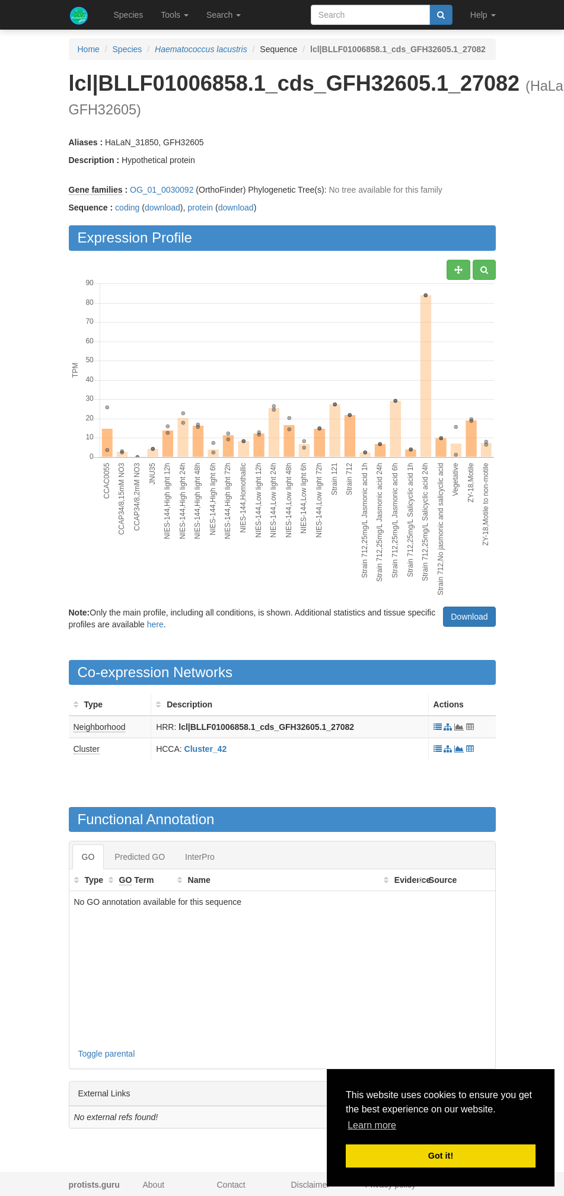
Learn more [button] (372, 1125)
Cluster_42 (205, 749)
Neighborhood (100, 727)
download (162, 207)
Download (469, 616)
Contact (231, 1184)
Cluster (87, 749)
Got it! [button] (440, 1155)
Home (89, 49)
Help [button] (483, 15)
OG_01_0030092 (161, 189)
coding (127, 207)
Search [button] (223, 15)
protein (200, 207)
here (155, 624)
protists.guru (94, 1184)
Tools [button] (175, 15)
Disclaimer (310, 1184)
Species (129, 15)
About (154, 1184)
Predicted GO (139, 857)
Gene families (96, 189)
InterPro (200, 857)
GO (88, 857)
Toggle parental (106, 1053)
